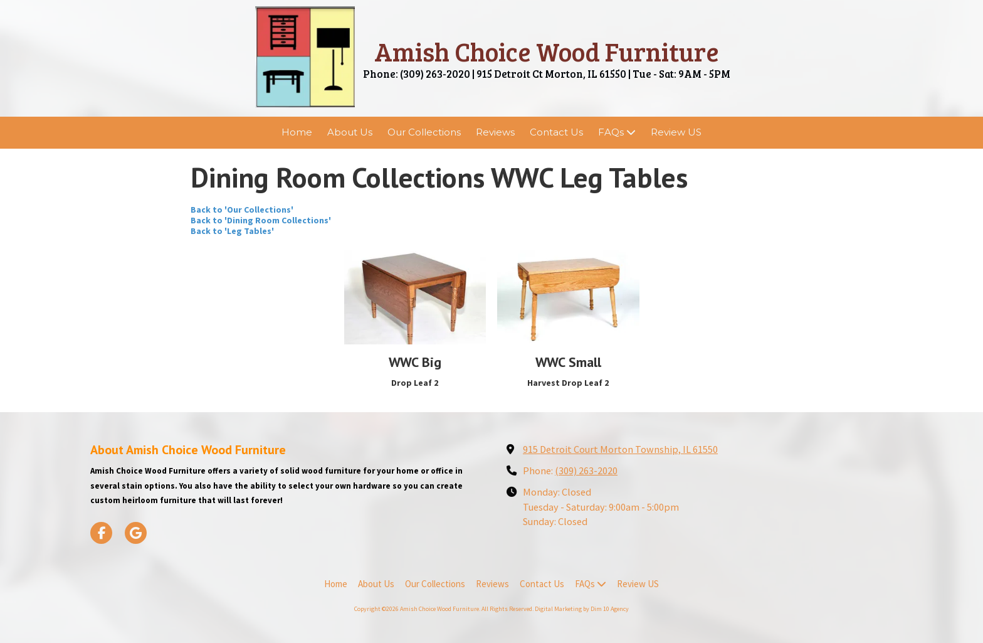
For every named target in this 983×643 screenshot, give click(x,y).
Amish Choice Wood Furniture (546, 51)
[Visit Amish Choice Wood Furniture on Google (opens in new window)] (136, 533)
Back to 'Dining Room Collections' (261, 220)
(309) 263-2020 (586, 470)
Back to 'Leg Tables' (232, 230)
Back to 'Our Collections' (242, 209)
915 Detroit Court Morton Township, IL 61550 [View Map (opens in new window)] (620, 449)
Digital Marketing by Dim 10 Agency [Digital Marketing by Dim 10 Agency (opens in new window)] (582, 609)
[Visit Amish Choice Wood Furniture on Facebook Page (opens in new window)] (101, 533)
